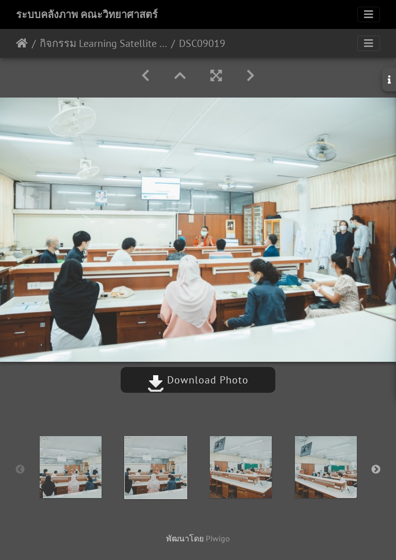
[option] (70, 467)
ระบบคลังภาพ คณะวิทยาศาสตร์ (87, 14)
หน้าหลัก (22, 43)
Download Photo (198, 380)
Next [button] (376, 470)
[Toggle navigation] (368, 14)
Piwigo (218, 538)
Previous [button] (20, 470)
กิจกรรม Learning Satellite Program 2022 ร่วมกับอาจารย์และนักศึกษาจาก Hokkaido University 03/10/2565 (103, 43)
